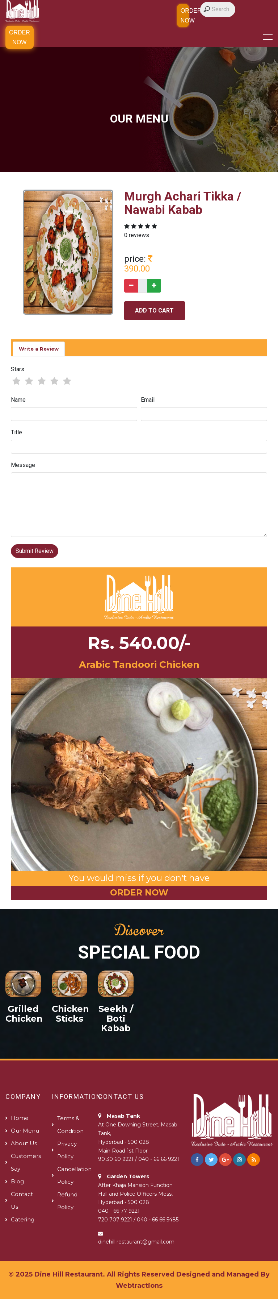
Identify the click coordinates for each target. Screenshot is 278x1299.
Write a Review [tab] (39, 349)
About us (24, 1143)
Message (23, 465)
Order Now (19, 37)
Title (16, 432)
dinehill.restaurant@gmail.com (136, 1241)
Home (20, 1117)
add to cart (154, 310)
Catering (22, 1219)
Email (148, 399)
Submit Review (35, 550)
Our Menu (25, 1130)
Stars (17, 369)
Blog (17, 1181)
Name (18, 399)
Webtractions (139, 1286)
